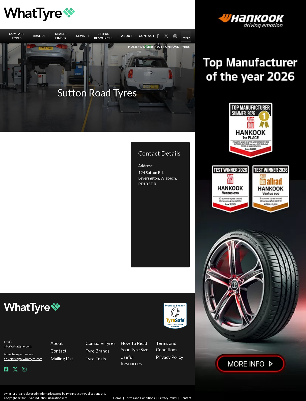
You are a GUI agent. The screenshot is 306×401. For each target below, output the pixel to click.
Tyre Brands (97, 351)
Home (132, 46)
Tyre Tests (96, 358)
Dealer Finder (61, 36)
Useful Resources (103, 36)
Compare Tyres (16, 36)
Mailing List (61, 358)
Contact (147, 36)
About (126, 36)
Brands (39, 36)
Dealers (147, 46)
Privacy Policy (169, 357)
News (80, 36)
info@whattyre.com (18, 346)
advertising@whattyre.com (23, 359)
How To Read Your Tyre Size (134, 346)
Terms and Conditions (166, 346)
